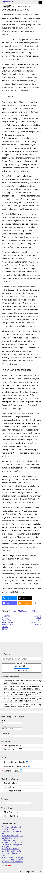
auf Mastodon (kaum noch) (17, 766)
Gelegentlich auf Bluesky (16, 761)
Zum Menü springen (40, 2)
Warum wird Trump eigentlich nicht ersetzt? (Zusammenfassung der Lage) (12, 852)
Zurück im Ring (10, 783)
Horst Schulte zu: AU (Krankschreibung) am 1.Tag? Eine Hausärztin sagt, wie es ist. (22, 700)
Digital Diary (6, 2)
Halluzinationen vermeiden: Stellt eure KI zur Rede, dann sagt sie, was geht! (12, 843)
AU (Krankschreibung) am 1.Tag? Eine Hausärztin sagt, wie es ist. (12, 830)
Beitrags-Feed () (12, 745)
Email (4, 726)
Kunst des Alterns (11, 816)
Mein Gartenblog (11, 812)
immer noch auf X (13, 770)
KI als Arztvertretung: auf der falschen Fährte (12, 837)
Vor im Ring (9, 787)
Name (4, 720)
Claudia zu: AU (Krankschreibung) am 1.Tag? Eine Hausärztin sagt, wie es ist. (23, 706)
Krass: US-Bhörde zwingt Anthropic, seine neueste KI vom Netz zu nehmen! (12, 859)
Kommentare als (13, 749)
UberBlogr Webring (12, 791)
